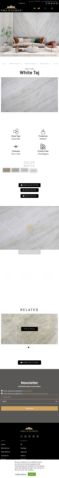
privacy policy (27, 391)
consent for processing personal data (35, 393)
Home (3, 444)
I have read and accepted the (17, 391)
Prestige (23, 448)
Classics (23, 459)
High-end (29, 69)
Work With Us (5, 452)
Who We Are (5, 448)
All (21, 444)
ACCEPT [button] (31, 474)
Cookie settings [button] (20, 474)
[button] (52, 8)
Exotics (23, 455)
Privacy (3, 459)
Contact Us (5, 455)
